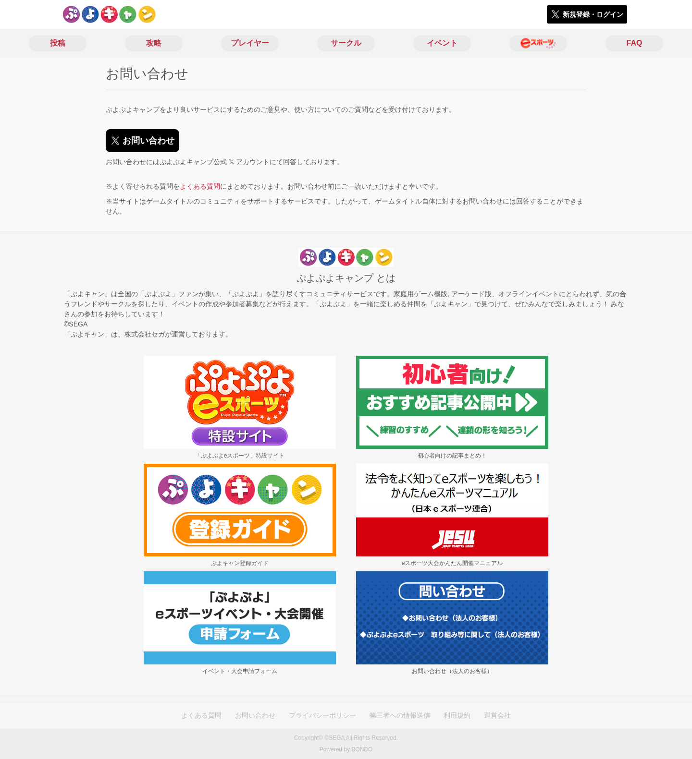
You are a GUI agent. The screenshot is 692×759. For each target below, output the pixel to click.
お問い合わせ (255, 715)
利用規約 (457, 715)
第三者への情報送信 (400, 715)
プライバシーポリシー (322, 715)
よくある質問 (200, 186)
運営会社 (497, 715)
